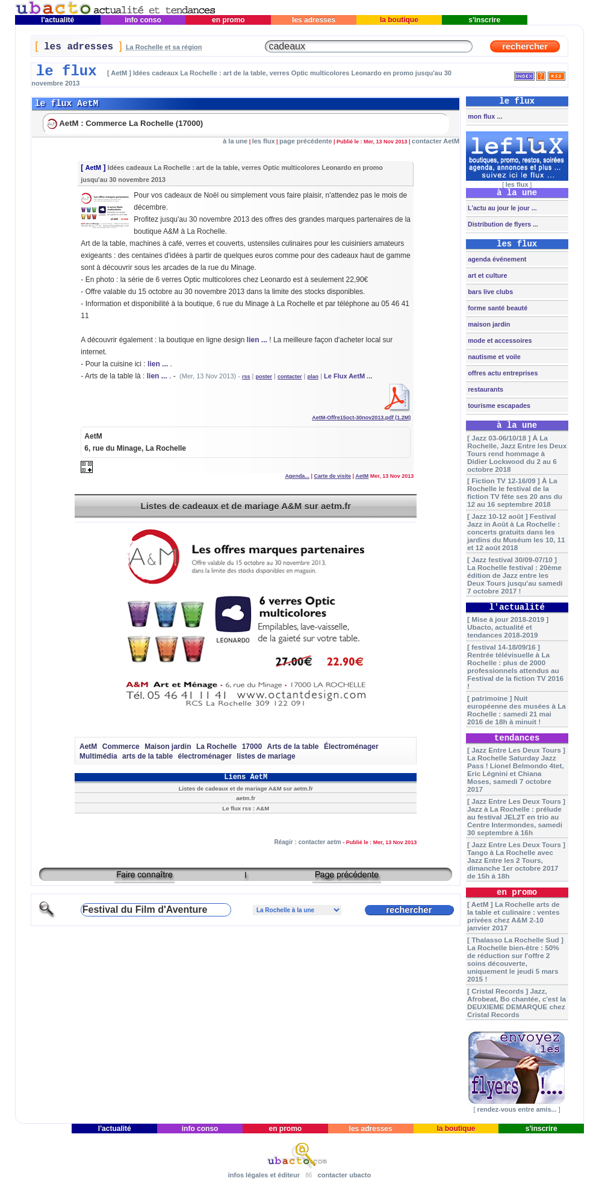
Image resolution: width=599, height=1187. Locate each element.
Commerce (121, 746)
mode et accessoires (499, 340)
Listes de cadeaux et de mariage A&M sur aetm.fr (245, 506)
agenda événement (496, 259)
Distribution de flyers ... (502, 224)
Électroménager (351, 746)
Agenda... (297, 476)
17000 (252, 746)
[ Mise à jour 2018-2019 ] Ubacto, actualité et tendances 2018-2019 (507, 627)
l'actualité (57, 20)
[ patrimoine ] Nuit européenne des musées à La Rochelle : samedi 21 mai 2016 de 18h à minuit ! (516, 709)
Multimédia (98, 756)
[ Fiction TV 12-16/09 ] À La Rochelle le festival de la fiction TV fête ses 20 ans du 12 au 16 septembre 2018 (514, 492)
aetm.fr (245, 798)
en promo (228, 20)
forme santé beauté (496, 308)
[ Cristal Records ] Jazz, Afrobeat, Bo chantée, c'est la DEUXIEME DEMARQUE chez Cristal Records (516, 1002)
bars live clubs (489, 291)
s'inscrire (485, 20)
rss (246, 377)
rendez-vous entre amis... (517, 1109)
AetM (93, 167)
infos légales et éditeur (264, 1175)
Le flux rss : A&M (245, 808)
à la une (235, 141)
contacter (290, 377)
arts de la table (147, 756)
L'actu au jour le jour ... (501, 207)
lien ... (257, 340)
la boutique (399, 20)
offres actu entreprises (502, 373)
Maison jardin (167, 746)
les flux (263, 141)
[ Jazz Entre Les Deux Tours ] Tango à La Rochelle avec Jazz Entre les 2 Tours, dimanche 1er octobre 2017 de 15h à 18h (516, 860)
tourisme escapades (498, 405)
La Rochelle (216, 746)
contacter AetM (435, 141)
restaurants (484, 389)
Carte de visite (332, 476)
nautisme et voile (493, 356)
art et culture (486, 275)
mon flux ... (484, 116)
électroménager (205, 756)
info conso (143, 20)
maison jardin (488, 324)
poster (264, 377)
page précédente (305, 141)
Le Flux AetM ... (348, 376)
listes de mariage (266, 756)
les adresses (314, 20)
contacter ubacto (344, 1175)
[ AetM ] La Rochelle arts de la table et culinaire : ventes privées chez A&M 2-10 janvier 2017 (513, 916)
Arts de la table (292, 746)
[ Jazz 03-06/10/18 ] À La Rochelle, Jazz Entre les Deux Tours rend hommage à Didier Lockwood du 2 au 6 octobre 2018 (516, 453)
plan (313, 377)
